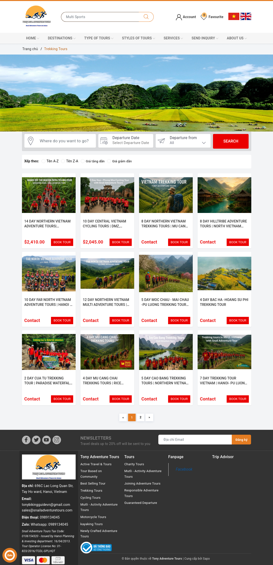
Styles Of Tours (138, 38)
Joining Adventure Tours (143, 489)
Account (186, 17)
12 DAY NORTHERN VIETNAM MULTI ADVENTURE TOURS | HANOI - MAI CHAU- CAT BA (106, 306)
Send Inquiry (205, 38)
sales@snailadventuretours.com (47, 491)
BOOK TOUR (62, 242)
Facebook (184, 474)
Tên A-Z (50, 161)
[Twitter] (36, 445)
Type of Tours (98, 38)
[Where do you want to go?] (65, 141)
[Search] (146, 17)
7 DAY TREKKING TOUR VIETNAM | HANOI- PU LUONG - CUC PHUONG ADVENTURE (223, 386)
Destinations (62, 38)
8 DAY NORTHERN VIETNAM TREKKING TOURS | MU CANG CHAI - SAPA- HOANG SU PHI (165, 226)
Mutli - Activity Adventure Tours (93, 513)
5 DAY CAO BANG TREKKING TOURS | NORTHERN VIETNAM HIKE (165, 386)
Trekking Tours (92, 496)
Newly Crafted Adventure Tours (100, 540)
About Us (237, 38)
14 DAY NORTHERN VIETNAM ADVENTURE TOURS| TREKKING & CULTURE (47, 226)
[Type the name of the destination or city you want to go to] (100, 17)
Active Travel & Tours (97, 469)
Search (230, 141)
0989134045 (50, 498)
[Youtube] (46, 445)
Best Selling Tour (94, 489)
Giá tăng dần (93, 161)
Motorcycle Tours (94, 523)
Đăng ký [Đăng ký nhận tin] (241, 445)
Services (173, 38)
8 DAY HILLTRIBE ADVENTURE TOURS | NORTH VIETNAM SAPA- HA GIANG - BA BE (223, 226)
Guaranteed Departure (141, 509)
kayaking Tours (92, 530)
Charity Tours (134, 469)
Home (32, 38)
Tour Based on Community (92, 479)
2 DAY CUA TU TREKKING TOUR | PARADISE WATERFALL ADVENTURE (48, 386)
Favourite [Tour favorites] (212, 17)
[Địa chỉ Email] (195, 445)
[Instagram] (56, 445)
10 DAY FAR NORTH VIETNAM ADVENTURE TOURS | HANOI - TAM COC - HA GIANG (47, 306)
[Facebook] (26, 445)
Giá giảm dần (121, 161)
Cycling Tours (91, 503)
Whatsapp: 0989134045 (49, 505)
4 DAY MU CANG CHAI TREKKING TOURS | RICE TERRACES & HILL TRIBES (103, 386)
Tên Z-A (69, 161)
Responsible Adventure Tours (142, 499)
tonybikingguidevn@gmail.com (46, 485)
